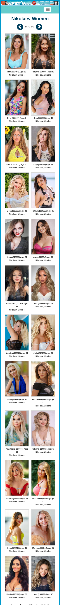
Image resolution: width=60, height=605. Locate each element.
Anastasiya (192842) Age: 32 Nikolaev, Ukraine (43, 501)
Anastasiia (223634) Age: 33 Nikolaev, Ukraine (17, 452)
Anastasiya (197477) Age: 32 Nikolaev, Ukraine (43, 402)
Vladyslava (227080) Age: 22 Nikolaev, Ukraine (17, 306)
